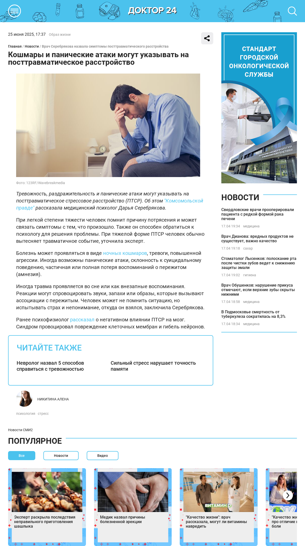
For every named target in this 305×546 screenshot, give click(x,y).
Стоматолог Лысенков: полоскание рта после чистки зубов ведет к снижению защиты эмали (258, 263)
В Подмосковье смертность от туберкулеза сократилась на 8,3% (253, 314)
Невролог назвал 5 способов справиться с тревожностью (50, 366)
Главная (15, 46)
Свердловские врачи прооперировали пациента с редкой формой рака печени (257, 214)
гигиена (249, 275)
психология (25, 413)
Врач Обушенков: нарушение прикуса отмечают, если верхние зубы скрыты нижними (258, 290)
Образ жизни (60, 34)
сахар (248, 248)
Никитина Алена (53, 399)
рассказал (82, 320)
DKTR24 (152, 11)
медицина (251, 226)
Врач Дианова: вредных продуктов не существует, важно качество (257, 238)
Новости (32, 46)
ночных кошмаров (125, 253)
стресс (43, 413)
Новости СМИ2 (20, 430)
